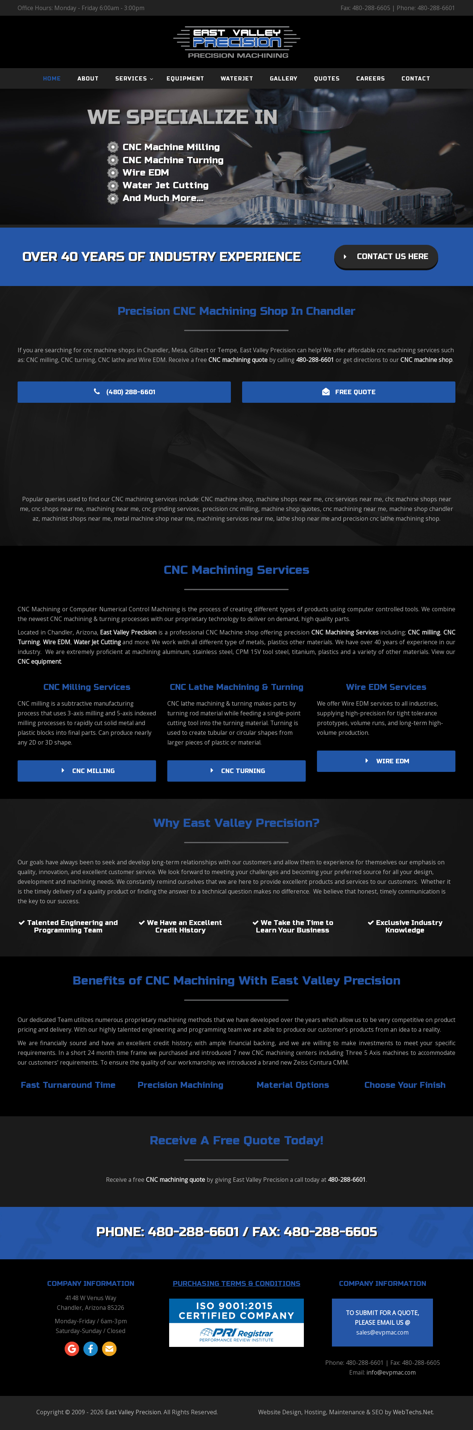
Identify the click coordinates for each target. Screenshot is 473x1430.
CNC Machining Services (345, 632)
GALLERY (283, 79)
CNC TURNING (236, 771)
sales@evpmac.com (382, 1332)
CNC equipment (39, 661)
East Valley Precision (128, 632)
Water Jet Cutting (97, 642)
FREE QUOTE (349, 392)
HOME (52, 79)
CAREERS (370, 79)
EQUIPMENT (185, 79)
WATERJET (237, 79)
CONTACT (416, 79)
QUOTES (327, 79)
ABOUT (88, 79)
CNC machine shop (426, 360)
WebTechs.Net (413, 1412)
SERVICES (131, 79)
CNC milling (424, 632)
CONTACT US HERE (386, 256)
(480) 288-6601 (124, 392)
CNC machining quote (238, 360)
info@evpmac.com (391, 1372)
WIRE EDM (386, 761)
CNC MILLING (87, 771)
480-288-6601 (315, 360)
